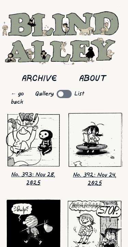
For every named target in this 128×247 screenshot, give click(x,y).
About (92, 78)
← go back (17, 98)
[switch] (64, 94)
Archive (39, 78)
